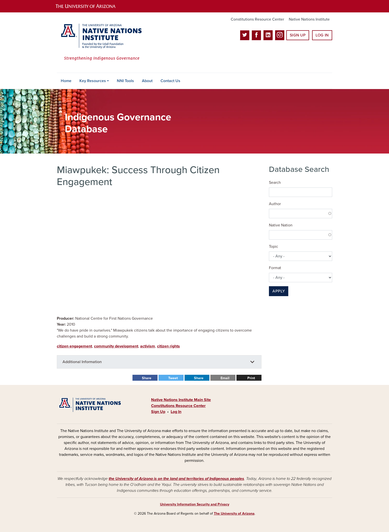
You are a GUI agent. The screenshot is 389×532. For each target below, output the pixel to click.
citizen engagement (74, 346)
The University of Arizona (234, 513)
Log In (322, 35)
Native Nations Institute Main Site (181, 399)
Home (66, 80)
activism (147, 346)
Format (275, 267)
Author (275, 203)
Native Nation (280, 225)
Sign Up (298, 35)
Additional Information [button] (82, 361)
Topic (273, 246)
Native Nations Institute (309, 19)
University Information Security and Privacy (194, 504)
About (147, 80)
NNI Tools (125, 80)
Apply (278, 291)
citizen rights (168, 346)
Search (275, 182)
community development (116, 346)
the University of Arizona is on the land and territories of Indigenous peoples (176, 478)
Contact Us (170, 80)
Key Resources (92, 80)
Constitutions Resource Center (257, 19)
